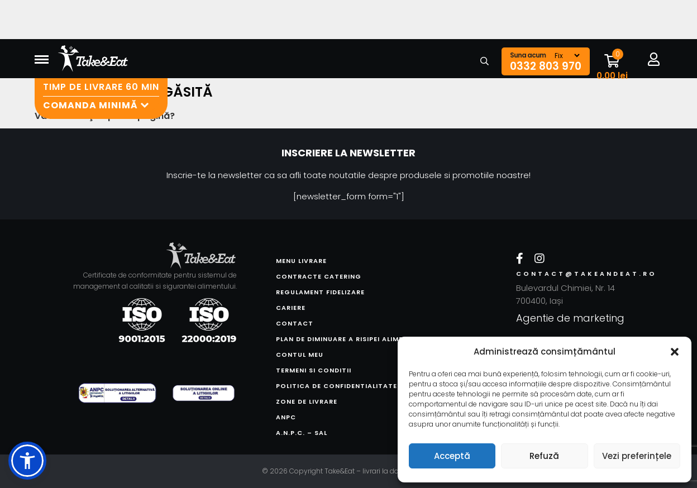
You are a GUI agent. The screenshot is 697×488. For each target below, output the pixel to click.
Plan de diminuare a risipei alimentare (351, 338)
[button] (674, 351)
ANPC (286, 417)
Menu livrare (301, 260)
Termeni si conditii (313, 370)
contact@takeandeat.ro (572, 273)
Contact (294, 323)
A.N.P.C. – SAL (301, 432)
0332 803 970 (545, 67)
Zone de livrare (306, 401)
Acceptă (452, 456)
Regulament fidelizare (320, 292)
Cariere (290, 307)
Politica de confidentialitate (336, 385)
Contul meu (299, 354)
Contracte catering (318, 276)
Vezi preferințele (636, 456)
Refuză (544, 456)
